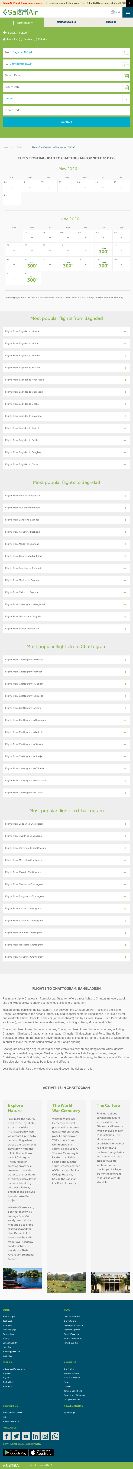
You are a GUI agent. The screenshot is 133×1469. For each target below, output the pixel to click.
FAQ (5, 1417)
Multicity (40, 39)
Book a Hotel (8, 1382)
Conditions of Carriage (74, 1396)
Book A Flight (9, 1317)
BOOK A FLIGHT (22, 23)
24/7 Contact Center (12, 1413)
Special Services (71, 1334)
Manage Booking (66, 22)
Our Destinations (72, 1317)
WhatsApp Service (11, 1352)
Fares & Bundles (71, 1343)
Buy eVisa (7, 1378)
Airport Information (73, 1339)
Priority (6, 1339)
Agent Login (70, 1413)
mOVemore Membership (14, 1369)
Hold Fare (7, 1347)
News (66, 1382)
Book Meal (7, 1326)
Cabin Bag (7, 1356)
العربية (115, 12)
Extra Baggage (9, 1330)
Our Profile (69, 1369)
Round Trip (10, 39)
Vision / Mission (71, 1374)
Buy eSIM (7, 1374)
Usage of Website (72, 1400)
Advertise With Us (11, 1422)
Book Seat (7, 1321)
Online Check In (10, 1343)
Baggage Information (73, 1326)
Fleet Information (72, 1378)
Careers (67, 1387)
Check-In (111, 22)
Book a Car (7, 1387)
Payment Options (72, 1330)
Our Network (70, 1321)
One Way (25, 39)
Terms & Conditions (73, 1391)
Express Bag (8, 1334)
